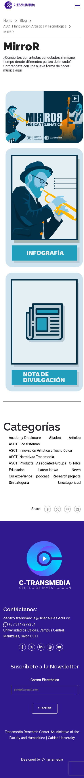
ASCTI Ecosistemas (24, 444)
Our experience (20, 476)
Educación (17, 470)
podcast (42, 476)
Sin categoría (19, 483)
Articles (75, 438)
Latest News (48, 470)
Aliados (55, 438)
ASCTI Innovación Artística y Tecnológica (34, 26)
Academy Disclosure (25, 438)
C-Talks (75, 463)
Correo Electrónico (45, 686)
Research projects (67, 476)
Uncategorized (69, 483)
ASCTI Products (21, 463)
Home (8, 20)
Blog (23, 20)
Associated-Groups (51, 463)
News (76, 470)
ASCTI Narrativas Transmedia (31, 457)
